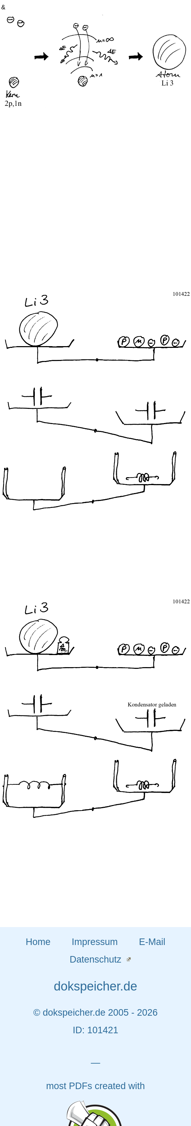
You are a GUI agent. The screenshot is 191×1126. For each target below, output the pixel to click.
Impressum (95, 942)
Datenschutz (95, 959)
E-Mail (152, 942)
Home (38, 942)
